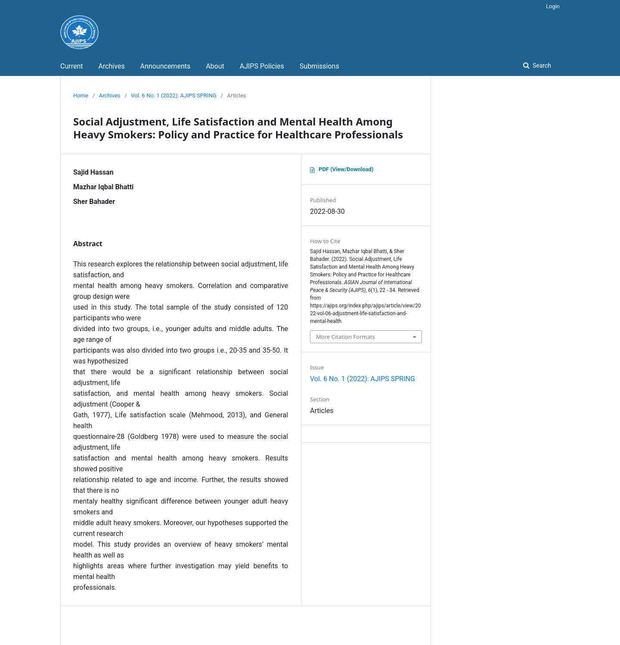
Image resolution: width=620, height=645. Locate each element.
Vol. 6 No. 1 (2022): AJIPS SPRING (173, 95)
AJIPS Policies (262, 66)
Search (541, 65)
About (215, 66)
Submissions (319, 66)
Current (71, 66)
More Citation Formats (345, 337)
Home (80, 95)
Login (553, 6)
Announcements (165, 66)
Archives (111, 66)
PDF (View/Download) (346, 169)
